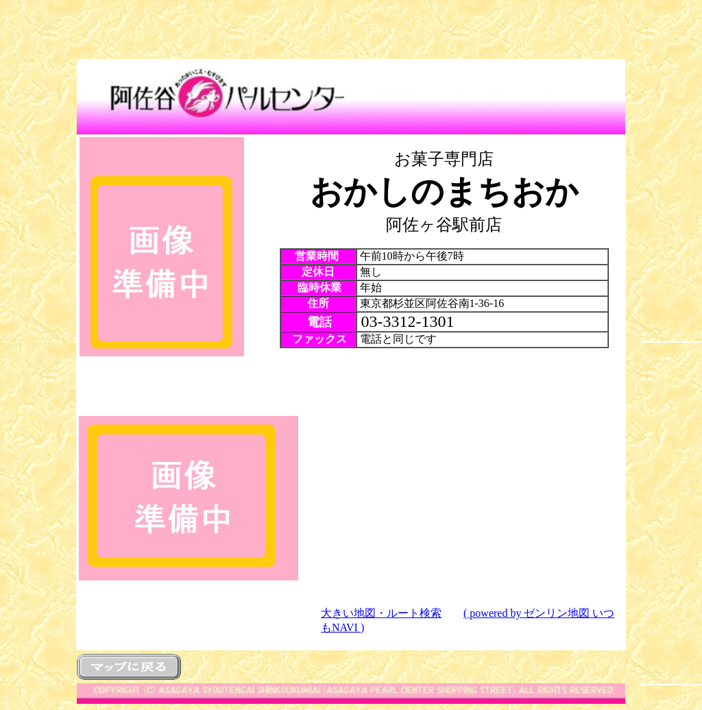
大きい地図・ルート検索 (381, 613)
